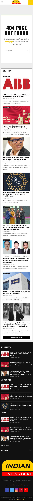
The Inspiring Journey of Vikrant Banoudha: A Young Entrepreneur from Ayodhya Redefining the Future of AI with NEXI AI (16, 325)
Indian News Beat (20, 499)
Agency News (6, 76)
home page (9, 42)
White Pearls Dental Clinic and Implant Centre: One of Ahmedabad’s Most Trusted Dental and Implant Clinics (16, 227)
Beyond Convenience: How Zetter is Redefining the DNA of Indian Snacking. (15, 127)
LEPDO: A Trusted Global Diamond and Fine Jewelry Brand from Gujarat (16, 293)
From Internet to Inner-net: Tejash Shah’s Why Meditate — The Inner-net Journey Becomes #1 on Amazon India (16, 159)
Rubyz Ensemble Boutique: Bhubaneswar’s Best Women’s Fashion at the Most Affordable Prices (16, 194)
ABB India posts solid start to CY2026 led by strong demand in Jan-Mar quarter (16, 96)
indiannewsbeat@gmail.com (19, 485)
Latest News (7, 71)
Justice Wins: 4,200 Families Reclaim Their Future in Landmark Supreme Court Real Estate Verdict (16, 260)
